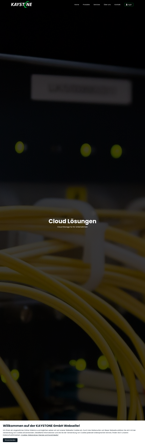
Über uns (107, 4)
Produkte (86, 4)
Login (129, 4)
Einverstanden (10, 440)
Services (97, 4)
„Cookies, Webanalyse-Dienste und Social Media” (40, 435)
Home (76, 4)
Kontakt (117, 4)
